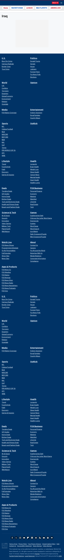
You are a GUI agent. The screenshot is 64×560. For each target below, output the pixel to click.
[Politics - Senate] (32, 64)
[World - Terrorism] (5, 91)
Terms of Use (13, 544)
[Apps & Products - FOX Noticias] (6, 278)
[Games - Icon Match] (34, 231)
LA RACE (29, 8)
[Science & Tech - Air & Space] (6, 216)
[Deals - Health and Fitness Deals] (10, 204)
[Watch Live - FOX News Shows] (8, 245)
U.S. (3, 58)
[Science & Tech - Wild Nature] (6, 231)
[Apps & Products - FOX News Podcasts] (9, 288)
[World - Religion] (4, 101)
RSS (40, 537)
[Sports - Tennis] (4, 148)
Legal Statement (30, 556)
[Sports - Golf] (3, 145)
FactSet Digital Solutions (16, 556)
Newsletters (44, 537)
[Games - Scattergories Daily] (36, 216)
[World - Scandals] (5, 104)
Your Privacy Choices (34, 544)
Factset (37, 554)
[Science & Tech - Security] (4, 218)
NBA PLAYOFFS (41, 8)
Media (4, 110)
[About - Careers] (33, 248)
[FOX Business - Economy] (33, 194)
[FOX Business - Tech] (32, 207)
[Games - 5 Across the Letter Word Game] (41, 218)
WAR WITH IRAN (17, 8)
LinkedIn (32, 537)
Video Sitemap (47, 546)
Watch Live (7, 242)
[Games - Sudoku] (33, 223)
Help (58, 544)
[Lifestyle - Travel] (4, 164)
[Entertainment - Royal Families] (35, 115)
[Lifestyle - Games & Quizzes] (8, 175)
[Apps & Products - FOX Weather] (6, 272)
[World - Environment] (6, 99)
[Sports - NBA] (3, 140)
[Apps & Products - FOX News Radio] (7, 283)
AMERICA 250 (55, 8)
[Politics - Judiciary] (33, 69)
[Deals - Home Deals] (6, 196)
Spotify (47, 537)
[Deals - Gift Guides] (5, 194)
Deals (4, 188)
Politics (33, 58)
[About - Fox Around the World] (37, 251)
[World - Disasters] (5, 94)
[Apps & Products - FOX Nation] (5, 275)
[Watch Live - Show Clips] (5, 256)
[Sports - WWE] (3, 156)
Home (6, 8)
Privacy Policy (23, 544)
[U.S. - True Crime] (5, 69)
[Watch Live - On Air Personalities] (8, 251)
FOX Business (36, 188)
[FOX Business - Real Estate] (34, 204)
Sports (5, 123)
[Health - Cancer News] (34, 175)
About (33, 242)
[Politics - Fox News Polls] (35, 74)
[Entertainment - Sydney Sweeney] (36, 113)
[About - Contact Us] (34, 245)
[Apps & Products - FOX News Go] (6, 270)
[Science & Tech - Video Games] (6, 223)
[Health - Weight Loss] (34, 169)
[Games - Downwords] (34, 221)
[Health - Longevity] (33, 164)
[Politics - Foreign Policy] (35, 72)
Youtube (24, 537)
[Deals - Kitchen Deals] (6, 199)
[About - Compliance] (34, 261)
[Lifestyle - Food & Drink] (6, 167)
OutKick (33, 123)
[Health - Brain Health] (34, 167)
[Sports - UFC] (3, 153)
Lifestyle (6, 161)
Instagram (20, 537)
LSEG (60, 556)
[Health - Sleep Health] (34, 172)
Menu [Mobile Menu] (61, 3)
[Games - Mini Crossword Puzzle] (38, 237)
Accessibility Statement (24, 546)
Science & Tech (9, 212)
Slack (36, 537)
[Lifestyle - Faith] (3, 169)
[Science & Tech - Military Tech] (6, 226)
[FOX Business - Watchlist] (33, 199)
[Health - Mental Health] (35, 177)
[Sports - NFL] (3, 126)
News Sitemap (37, 546)
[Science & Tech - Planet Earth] (6, 229)
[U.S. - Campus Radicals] (8, 64)
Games (33, 212)
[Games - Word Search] (34, 229)
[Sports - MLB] (3, 132)
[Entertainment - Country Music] (35, 118)
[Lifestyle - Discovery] (5, 172)
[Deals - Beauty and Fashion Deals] (11, 207)
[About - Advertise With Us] (36, 253)
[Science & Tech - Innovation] (5, 221)
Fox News (7, 3)
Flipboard (28, 537)
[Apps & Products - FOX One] (5, 291)
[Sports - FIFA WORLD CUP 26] (9, 150)
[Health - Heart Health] (34, 180)
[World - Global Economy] (7, 96)
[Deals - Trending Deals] (7, 191)
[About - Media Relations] (35, 256)
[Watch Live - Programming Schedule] (10, 248)
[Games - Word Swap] (34, 226)
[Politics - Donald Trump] (35, 61)
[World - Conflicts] (5, 88)
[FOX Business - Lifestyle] (33, 202)
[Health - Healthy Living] (35, 183)
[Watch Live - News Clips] (5, 258)
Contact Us (12, 546)
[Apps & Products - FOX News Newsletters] (9, 286)
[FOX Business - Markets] (33, 196)
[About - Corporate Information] (38, 258)
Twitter (16, 537)
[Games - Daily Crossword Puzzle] (38, 234)
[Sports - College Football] (7, 129)
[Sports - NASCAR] (5, 134)
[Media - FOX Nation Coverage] (9, 113)
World (4, 82)
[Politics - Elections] (33, 77)
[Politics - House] (32, 66)
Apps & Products (9, 267)
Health (33, 161)
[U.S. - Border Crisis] (6, 66)
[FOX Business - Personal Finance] (36, 191)
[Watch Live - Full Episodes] (6, 253)
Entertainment (36, 110)
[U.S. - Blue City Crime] (7, 61)
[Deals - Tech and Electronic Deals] (10, 202)
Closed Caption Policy (48, 544)
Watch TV (55, 3)
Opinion (33, 82)
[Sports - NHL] (3, 142)
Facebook (12, 537)
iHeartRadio (51, 537)
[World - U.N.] (3, 86)
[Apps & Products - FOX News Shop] (7, 280)
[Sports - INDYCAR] (5, 137)
